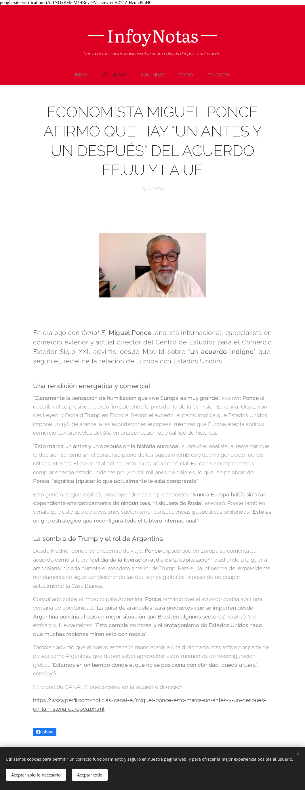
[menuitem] (81, 75)
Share (45, 732)
